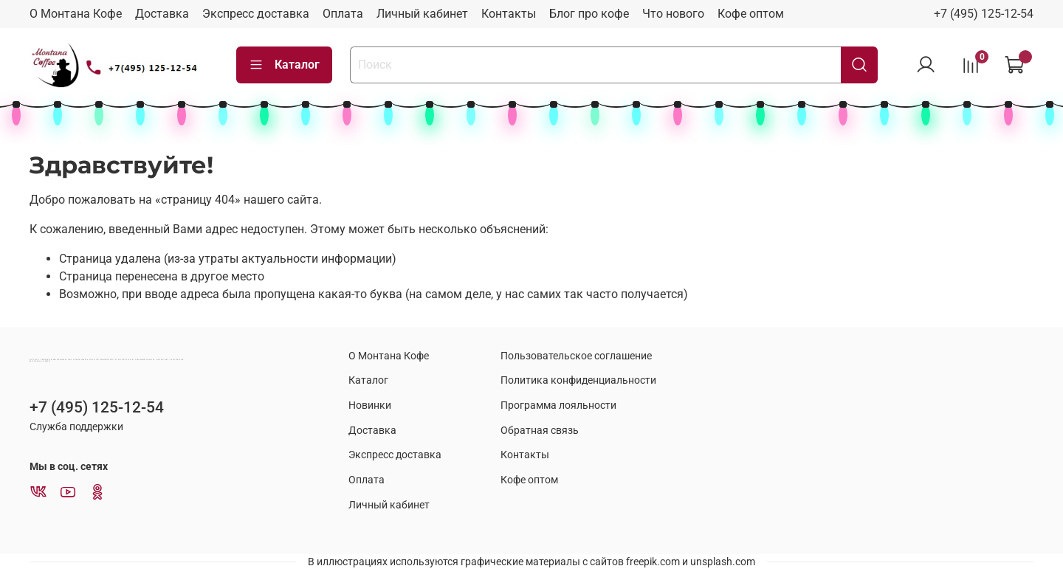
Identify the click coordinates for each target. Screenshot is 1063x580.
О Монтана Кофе (76, 14)
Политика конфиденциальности (578, 380)
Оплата (343, 14)
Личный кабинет (422, 14)
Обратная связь (539, 430)
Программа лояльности (558, 405)
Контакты (508, 14)
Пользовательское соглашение (576, 356)
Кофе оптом (751, 14)
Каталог (284, 65)
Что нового (673, 14)
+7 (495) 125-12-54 (983, 14)
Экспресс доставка (255, 14)
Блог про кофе (589, 14)
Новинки (369, 405)
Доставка (162, 14)
